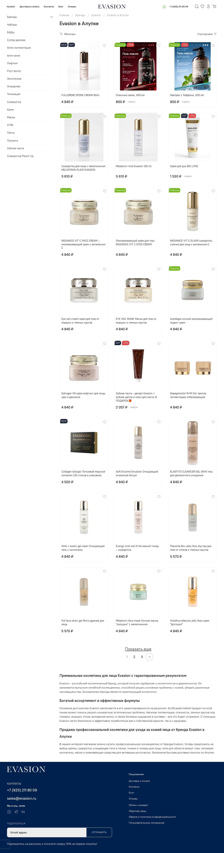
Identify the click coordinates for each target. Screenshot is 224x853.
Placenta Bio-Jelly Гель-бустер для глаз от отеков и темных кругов (190, 547)
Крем (10, 109)
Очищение (13, 86)
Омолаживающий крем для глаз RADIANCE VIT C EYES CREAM (135, 242)
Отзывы (72, 6)
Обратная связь (137, 811)
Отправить (99, 832)
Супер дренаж (16, 40)
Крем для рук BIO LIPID (184, 166)
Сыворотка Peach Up (20, 156)
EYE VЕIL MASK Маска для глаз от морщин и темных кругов (136, 320)
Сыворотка (14, 102)
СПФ (10, 125)
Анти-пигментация (19, 47)
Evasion (96, 15)
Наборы (12, 24)
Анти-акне (13, 55)
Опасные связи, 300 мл (130, 95)
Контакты (49, 6)
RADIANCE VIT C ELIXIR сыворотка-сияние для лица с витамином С (191, 242)
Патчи (11, 132)
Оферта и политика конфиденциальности (152, 816)
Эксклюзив (14, 78)
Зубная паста (15, 148)
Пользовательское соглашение (146, 822)
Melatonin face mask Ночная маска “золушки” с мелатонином (137, 622)
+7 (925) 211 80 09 (178, 6)
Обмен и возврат (138, 805)
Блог (61, 6)
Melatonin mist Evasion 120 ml (133, 166)
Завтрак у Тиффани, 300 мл (187, 95)
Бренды (80, 15)
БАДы (10, 32)
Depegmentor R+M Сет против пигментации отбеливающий (188, 395)
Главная (64, 15)
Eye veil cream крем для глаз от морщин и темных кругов (80, 320)
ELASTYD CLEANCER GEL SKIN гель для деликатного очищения (191, 473)
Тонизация (13, 94)
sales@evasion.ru (21, 798)
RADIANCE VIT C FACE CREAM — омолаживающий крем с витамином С (83, 244)
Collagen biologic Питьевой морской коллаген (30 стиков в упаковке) (83, 473)
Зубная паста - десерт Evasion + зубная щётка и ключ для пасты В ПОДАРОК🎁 (136, 397)
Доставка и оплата (30, 6)
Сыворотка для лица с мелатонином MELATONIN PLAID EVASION (83, 167)
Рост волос (14, 71)
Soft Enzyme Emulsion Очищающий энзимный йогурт (137, 473)
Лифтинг (12, 63)
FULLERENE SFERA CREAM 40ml (80, 95)
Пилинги (12, 140)
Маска (11, 117)
